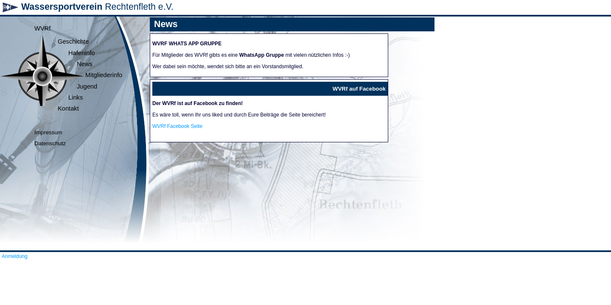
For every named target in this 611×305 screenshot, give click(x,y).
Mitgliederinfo (103, 75)
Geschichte (73, 41)
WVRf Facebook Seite (177, 126)
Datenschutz (50, 143)
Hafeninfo (81, 53)
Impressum (48, 132)
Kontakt (68, 108)
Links (75, 97)
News (84, 64)
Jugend (87, 86)
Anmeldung (15, 256)
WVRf (42, 28)
